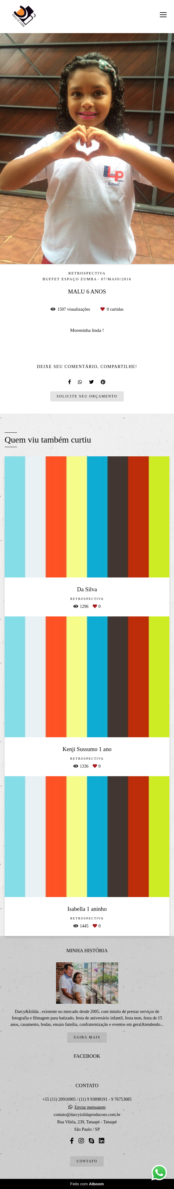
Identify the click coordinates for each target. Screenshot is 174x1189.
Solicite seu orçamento (87, 396)
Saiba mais (87, 1037)
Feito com (87, 1184)
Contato (87, 1161)
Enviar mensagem (90, 1107)
